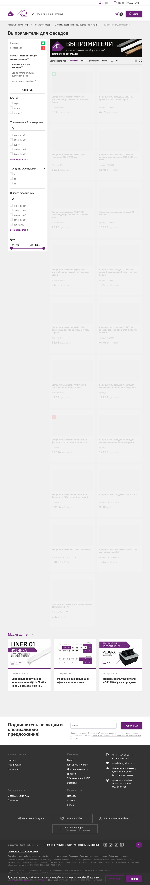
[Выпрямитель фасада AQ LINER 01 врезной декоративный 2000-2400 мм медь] (119, 152)
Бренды (12, 760)
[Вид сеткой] (140, 61)
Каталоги (13, 769)
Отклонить (114, 878)
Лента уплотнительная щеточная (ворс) (23, 74)
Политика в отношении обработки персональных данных (71, 845)
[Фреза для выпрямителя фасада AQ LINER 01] (119, 210)
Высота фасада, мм (22, 193)
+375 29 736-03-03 (120, 758)
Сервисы (72, 782)
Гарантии (72, 773)
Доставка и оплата (77, 769)
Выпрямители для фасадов (117, 25)
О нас (70, 760)
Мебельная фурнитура (19, 25)
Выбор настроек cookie (118, 856)
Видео (70, 805)
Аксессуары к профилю (24, 81)
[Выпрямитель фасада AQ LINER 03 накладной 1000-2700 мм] (72, 152)
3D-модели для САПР (78, 778)
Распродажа (15, 764)
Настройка (54, 880)
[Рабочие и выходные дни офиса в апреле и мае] (75, 665)
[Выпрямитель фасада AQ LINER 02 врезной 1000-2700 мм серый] (119, 94)
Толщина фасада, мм (23, 168)
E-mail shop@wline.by (122, 763)
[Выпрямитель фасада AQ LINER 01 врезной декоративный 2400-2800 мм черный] (119, 325)
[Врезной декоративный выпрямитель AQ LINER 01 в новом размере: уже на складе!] (29, 665)
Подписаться (131, 725)
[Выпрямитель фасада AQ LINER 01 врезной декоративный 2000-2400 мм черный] (72, 325)
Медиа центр (20, 634)
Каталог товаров (42, 25)
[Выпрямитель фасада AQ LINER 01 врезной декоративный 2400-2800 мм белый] (119, 267)
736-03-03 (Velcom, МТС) (128, 3)
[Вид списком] (136, 61)
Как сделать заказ (77, 764)
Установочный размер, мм (26, 122)
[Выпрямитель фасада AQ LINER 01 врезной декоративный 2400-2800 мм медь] (72, 210)
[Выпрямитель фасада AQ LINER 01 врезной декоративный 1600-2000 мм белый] (72, 94)
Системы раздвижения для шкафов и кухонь (76, 25)
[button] (75, 694)
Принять (133, 878)
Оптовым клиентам (18, 796)
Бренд (14, 98)
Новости (71, 796)
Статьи (71, 800)
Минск (105, 3)
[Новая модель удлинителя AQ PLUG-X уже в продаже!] (120, 665)
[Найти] (32, 14)
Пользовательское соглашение (23, 851)
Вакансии (13, 800)
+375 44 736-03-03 (120, 755)
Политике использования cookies (94, 856)
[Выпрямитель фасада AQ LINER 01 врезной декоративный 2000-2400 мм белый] (72, 267)
